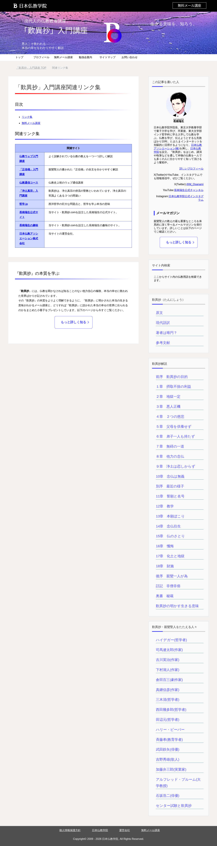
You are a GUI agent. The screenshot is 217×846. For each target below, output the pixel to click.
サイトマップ (107, 57)
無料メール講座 (189, 5)
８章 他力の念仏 (170, 456)
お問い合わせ (130, 57)
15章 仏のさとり (170, 536)
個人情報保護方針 (70, 830)
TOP (31, 67)
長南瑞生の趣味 (28, 225)
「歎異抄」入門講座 (54, 30)
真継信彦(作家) (167, 690)
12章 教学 (165, 506)
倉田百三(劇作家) (169, 680)
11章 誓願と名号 (170, 496)
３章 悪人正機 (168, 406)
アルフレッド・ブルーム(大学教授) (178, 782)
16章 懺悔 (165, 546)
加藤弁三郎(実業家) (171, 769)
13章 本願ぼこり (170, 516)
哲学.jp (23, 204)
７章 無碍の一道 (170, 446)
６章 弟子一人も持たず (175, 436)
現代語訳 (163, 323)
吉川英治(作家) (167, 660)
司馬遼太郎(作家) (169, 650)
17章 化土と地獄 (170, 556)
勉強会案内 (85, 57)
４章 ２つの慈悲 (170, 416)
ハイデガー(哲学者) (171, 640)
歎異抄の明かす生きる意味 (177, 606)
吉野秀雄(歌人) (167, 759)
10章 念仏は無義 (170, 476)
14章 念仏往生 (168, 526)
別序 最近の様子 (170, 486)
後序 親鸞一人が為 (172, 576)
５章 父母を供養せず (173, 426)
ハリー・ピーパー (170, 729)
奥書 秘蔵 (164, 596)
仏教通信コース (28, 182)
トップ (19, 57)
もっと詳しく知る (73, 322)
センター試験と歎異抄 (174, 805)
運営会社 (124, 830)
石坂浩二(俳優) (167, 795)
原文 (159, 313)
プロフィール (41, 57)
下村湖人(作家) (167, 670)
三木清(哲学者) (167, 699)
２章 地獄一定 (168, 396)
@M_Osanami (195, 184)
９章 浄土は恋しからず (175, 466)
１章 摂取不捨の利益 (173, 386)
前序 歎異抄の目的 (172, 377)
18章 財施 (165, 566)
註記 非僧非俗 (168, 586)
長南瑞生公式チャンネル (188, 190)
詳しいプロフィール (191, 168)
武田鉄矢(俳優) (167, 749)
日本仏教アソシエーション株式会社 (28, 238)
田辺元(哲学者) (167, 719)
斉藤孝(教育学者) (169, 739)
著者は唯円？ (166, 333)
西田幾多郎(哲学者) (171, 709)
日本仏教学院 (100, 830)
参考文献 (163, 343)
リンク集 (27, 117)
